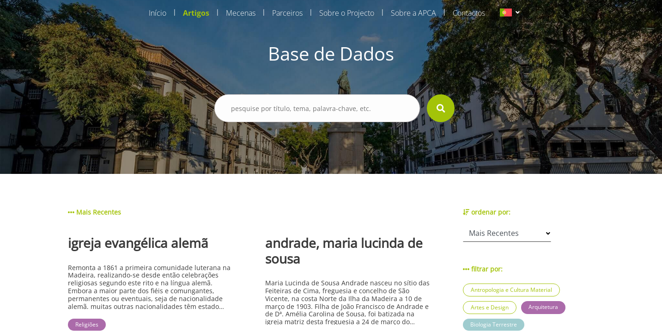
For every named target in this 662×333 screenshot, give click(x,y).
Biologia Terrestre (493, 324)
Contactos (469, 13)
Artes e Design (490, 307)
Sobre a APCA (413, 13)
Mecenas (240, 13)
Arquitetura (543, 307)
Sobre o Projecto (346, 13)
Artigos (196, 13)
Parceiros (287, 13)
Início (157, 13)
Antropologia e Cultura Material (511, 290)
